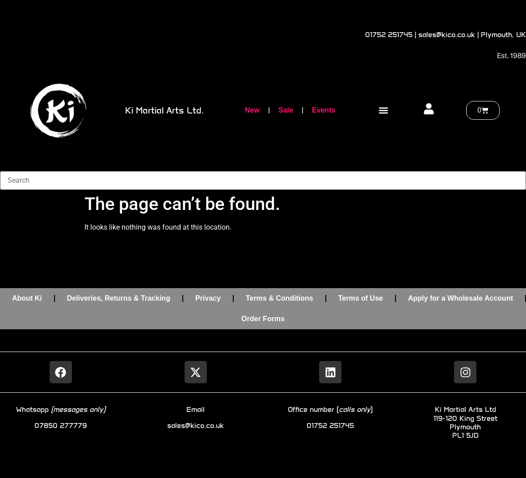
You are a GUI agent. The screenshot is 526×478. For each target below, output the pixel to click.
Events (323, 110)
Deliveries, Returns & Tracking (118, 298)
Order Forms (263, 319)
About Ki (27, 298)
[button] (383, 110)
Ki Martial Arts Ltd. (164, 110)
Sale (285, 110)
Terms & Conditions (279, 298)
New (252, 110)
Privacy (208, 298)
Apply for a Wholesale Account (460, 298)
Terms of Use (360, 298)
